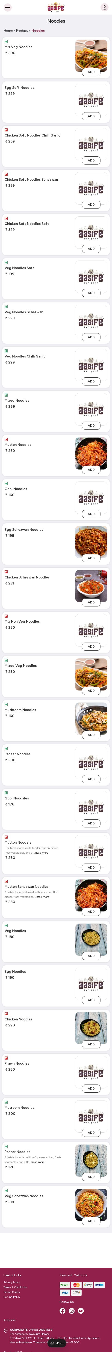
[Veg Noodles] (91, 940)
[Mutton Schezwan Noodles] (91, 895)
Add (91, 72)
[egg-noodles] (91, 984)
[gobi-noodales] (91, 807)
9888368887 (14, 1331)
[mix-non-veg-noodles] (91, 630)
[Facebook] (62, 1276)
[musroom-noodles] (91, 1116)
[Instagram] (72, 1276)
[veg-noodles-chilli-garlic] (91, 365)
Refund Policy (11, 1261)
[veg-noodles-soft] (91, 277)
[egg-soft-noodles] (91, 100)
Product (22, 31)
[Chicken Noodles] (91, 1028)
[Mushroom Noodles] (91, 719)
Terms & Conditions (15, 1252)
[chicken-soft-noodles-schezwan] (91, 188)
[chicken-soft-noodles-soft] (91, 232)
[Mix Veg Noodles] (91, 56)
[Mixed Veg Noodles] (91, 674)
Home (8, 31)
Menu (56, 1343)
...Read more (40, 852)
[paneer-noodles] (91, 763)
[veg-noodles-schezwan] (91, 321)
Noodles (38, 31)
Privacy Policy (11, 1247)
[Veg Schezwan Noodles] (91, 1205)
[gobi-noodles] (91, 498)
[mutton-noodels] (91, 851)
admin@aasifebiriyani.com (22, 1325)
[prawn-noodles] (91, 1072)
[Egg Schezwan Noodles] (91, 542)
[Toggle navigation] (7, 7)
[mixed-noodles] (91, 409)
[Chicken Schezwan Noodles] (91, 586)
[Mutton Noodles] (91, 453)
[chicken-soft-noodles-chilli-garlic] (91, 144)
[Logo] (56, 7)
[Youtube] (81, 1276)
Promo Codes (11, 1257)
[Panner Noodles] (91, 1160)
